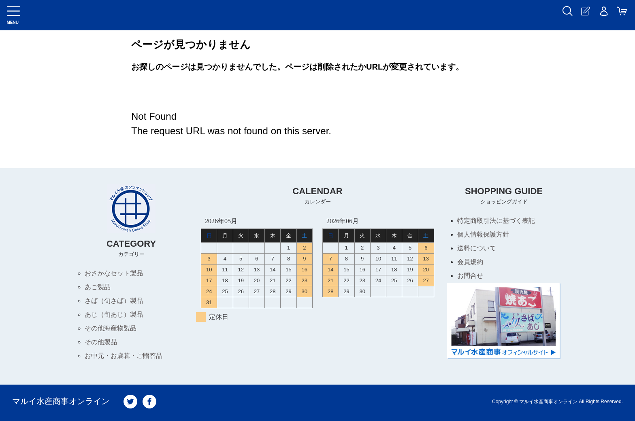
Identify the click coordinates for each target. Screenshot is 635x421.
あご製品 (98, 286)
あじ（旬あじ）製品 (114, 314)
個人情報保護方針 (483, 234)
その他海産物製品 (110, 328)
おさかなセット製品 (114, 273)
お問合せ (470, 275)
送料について (476, 248)
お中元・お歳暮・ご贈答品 (123, 355)
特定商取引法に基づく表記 (496, 220)
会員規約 (470, 261)
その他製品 (101, 341)
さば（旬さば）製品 (114, 300)
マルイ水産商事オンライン (60, 401)
